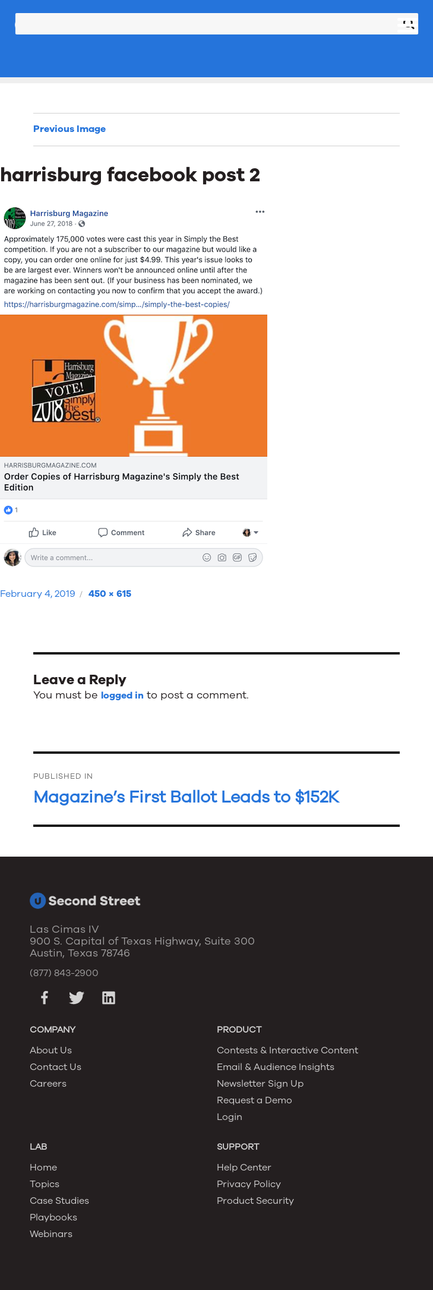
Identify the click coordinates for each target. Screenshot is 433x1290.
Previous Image (69, 129)
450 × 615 (110, 593)
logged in (122, 695)
